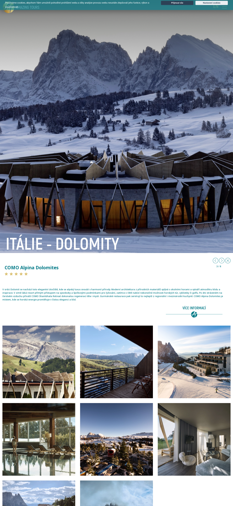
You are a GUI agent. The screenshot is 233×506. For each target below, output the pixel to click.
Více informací (194, 308)
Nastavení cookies (211, 3)
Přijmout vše (177, 3)
